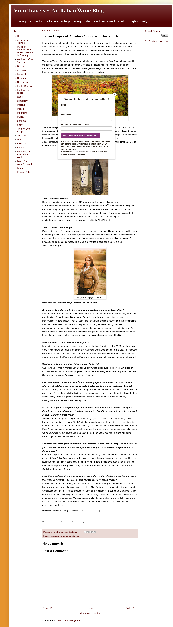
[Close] (115, 94)
